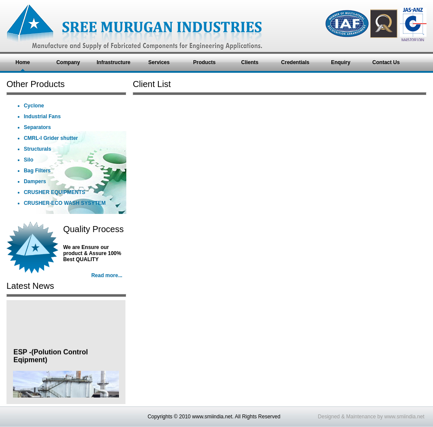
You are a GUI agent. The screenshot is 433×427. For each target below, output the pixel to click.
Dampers (35, 181)
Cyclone (34, 106)
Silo (28, 160)
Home (23, 62)
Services (159, 62)
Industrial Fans (42, 116)
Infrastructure (113, 62)
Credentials (295, 62)
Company (68, 62)
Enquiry (340, 62)
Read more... (106, 275)
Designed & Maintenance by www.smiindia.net (371, 417)
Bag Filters (37, 171)
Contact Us (386, 62)
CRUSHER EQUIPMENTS (54, 192)
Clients (249, 62)
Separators (37, 127)
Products (204, 62)
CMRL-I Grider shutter (51, 138)
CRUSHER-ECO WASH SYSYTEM (65, 203)
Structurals (37, 149)
